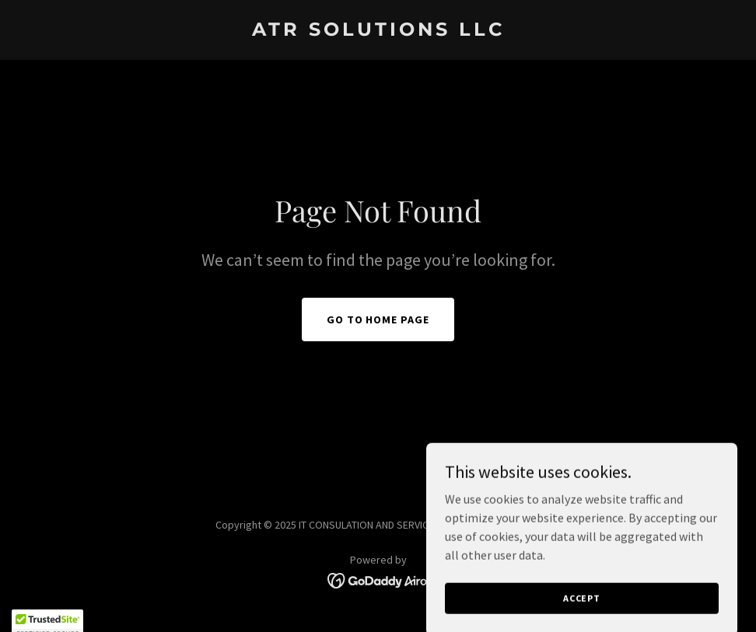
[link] (378, 31)
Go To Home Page (378, 319)
